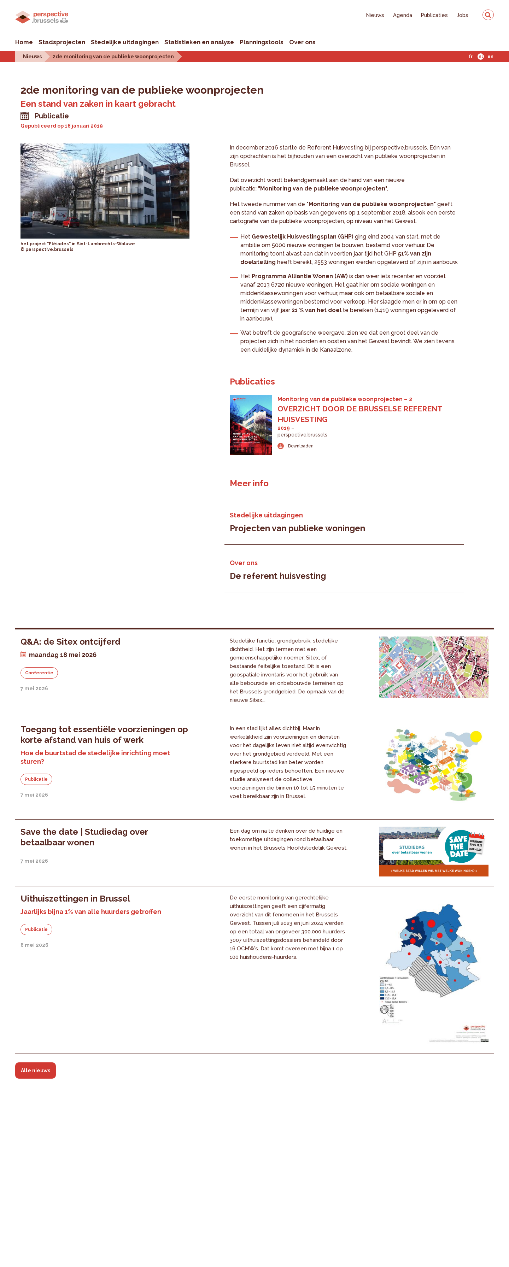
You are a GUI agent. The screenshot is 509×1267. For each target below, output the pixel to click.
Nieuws (375, 15)
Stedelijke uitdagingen (125, 42)
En (490, 56)
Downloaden (301, 446)
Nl (481, 56)
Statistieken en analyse (199, 42)
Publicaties (434, 15)
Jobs (462, 15)
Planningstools (261, 42)
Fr (471, 56)
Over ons (302, 42)
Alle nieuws (35, 1070)
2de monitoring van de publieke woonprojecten (113, 56)
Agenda (402, 15)
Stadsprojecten (62, 42)
